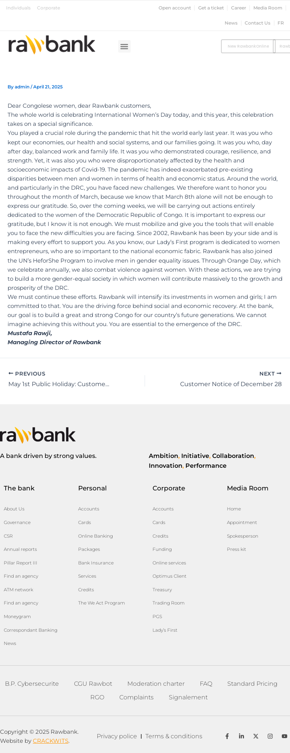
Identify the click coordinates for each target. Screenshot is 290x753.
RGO (97, 697)
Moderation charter (156, 683)
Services (87, 576)
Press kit (236, 549)
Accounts (88, 509)
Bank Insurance (96, 563)
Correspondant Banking (30, 630)
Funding (162, 549)
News (231, 23)
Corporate (48, 8)
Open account (175, 8)
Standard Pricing (252, 683)
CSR (8, 536)
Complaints (136, 697)
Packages (89, 549)
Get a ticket (211, 8)
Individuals (18, 8)
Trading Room (169, 603)
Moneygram (17, 616)
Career (238, 8)
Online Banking (95, 536)
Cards (84, 522)
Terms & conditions (173, 736)
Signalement (188, 697)
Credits (86, 589)
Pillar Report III (20, 563)
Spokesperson (242, 536)
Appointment (242, 522)
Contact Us (257, 23)
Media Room (267, 8)
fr (281, 23)
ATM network (18, 589)
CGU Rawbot (93, 683)
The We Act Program (101, 603)
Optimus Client (170, 576)
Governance (17, 522)
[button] (124, 46)
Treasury (162, 589)
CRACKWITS (50, 741)
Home (234, 509)
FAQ (206, 683)
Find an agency (21, 576)
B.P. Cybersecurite (32, 683)
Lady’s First (165, 630)
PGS (157, 616)
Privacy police (117, 736)
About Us (14, 509)
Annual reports (20, 549)
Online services (169, 563)
